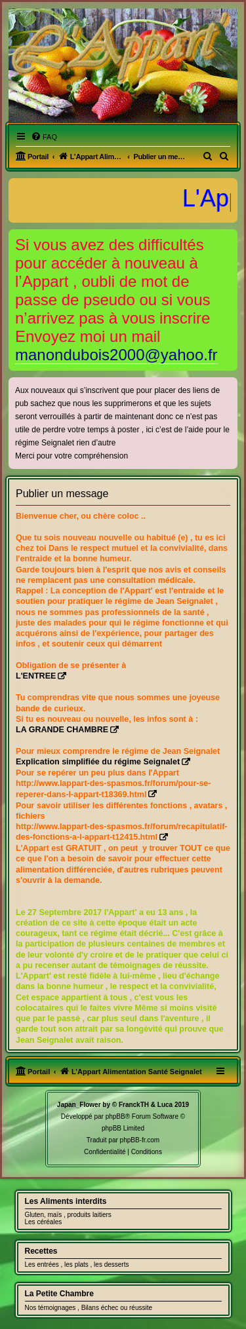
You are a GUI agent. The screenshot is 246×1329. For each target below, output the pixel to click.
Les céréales (43, 1222)
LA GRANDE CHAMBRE (62, 729)
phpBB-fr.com (140, 1140)
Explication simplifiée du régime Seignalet (98, 761)
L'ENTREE (36, 676)
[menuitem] (44, 137)
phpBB (115, 1116)
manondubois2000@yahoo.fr (116, 355)
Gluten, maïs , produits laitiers (68, 1214)
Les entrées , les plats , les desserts (77, 1264)
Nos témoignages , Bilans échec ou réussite (89, 1307)
